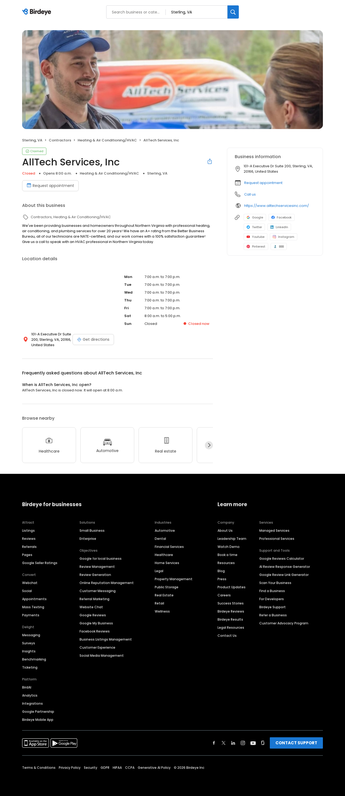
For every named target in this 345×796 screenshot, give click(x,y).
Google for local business (101, 558)
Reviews (29, 538)
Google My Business (96, 623)
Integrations (32, 703)
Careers (224, 595)
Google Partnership (38, 711)
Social (27, 591)
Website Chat (91, 607)
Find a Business (272, 591)
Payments (30, 615)
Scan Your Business (275, 583)
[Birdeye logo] (37, 12)
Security (90, 767)
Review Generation (95, 574)
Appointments (34, 599)
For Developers (271, 599)
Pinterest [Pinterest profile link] (256, 246)
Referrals (29, 546)
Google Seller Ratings (39, 563)
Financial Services (169, 546)
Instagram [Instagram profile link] (283, 237)
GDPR (105, 767)
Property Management (173, 579)
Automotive (165, 530)
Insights (29, 651)
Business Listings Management (106, 639)
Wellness (162, 611)
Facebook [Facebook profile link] (281, 217)
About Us (225, 530)
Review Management (97, 566)
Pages (27, 554)
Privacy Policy (70, 767)
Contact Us (227, 635)
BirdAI (26, 687)
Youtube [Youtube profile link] (255, 237)
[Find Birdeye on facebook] (214, 743)
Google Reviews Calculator (281, 558)
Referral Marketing (94, 599)
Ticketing (29, 667)
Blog (221, 571)
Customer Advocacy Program (283, 623)
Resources (226, 563)
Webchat (29, 583)
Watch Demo (229, 546)
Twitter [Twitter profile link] (254, 227)
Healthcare (164, 554)
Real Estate (164, 595)
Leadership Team (232, 538)
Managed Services (274, 530)
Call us (250, 194)
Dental (160, 538)
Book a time (227, 554)
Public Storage (166, 587)
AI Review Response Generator (284, 566)
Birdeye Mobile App (37, 719)
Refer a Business (273, 615)
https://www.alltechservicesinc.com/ (276, 205)
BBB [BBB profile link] (279, 246)
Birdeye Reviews (231, 611)
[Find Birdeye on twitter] (224, 743)
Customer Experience (97, 647)
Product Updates (232, 587)
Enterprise (88, 538)
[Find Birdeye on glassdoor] (262, 743)
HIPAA (117, 767)
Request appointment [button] (263, 182)
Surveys (28, 643)
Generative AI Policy (154, 767)
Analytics (29, 695)
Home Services (167, 563)
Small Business (92, 530)
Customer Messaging (98, 591)
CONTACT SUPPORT (296, 743)
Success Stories (231, 603)
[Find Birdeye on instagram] (243, 743)
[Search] (233, 12)
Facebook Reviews (95, 631)
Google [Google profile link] (255, 217)
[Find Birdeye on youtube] (253, 743)
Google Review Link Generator (284, 574)
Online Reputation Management (107, 583)
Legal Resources (231, 627)
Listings (28, 530)
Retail (159, 603)
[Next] (209, 445)
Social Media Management (102, 655)
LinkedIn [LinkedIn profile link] (279, 227)
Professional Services (276, 538)
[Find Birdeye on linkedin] (233, 743)
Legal (159, 571)
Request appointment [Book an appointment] (50, 185)
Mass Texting (33, 607)
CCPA (129, 767)
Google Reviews (93, 615)
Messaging (31, 635)
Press (222, 579)
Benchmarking (34, 659)
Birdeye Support (272, 607)
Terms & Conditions (39, 767)
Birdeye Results (230, 619)
